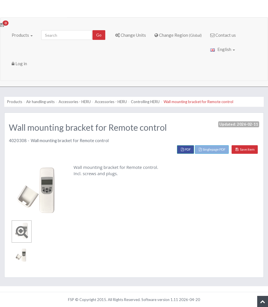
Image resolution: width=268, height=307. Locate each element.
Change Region (178, 35)
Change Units (130, 35)
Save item (245, 149)
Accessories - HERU (75, 101)
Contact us (223, 35)
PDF (186, 149)
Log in (19, 63)
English (222, 49)
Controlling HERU (145, 101)
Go (99, 34)
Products (22, 35)
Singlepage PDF (212, 149)
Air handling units (40, 101)
